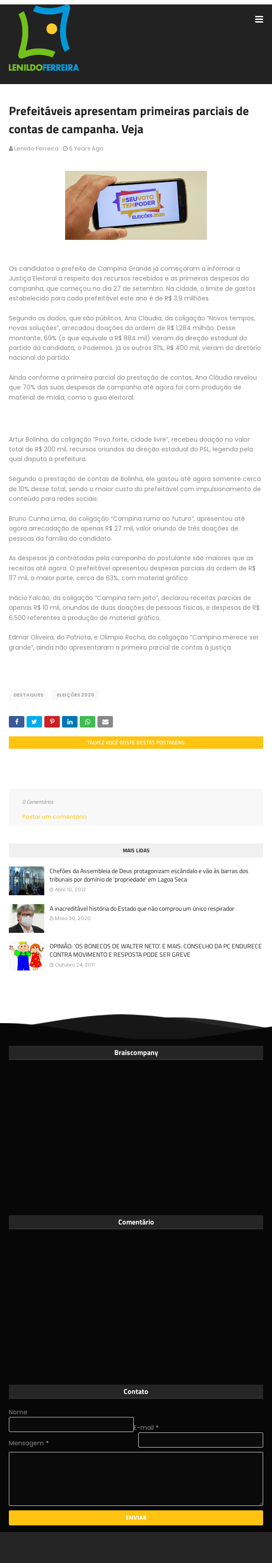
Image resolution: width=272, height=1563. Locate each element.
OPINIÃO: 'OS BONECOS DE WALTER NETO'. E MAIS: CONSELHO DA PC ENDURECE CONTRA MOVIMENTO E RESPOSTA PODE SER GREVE (156, 950)
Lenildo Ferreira (36, 148)
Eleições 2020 (75, 694)
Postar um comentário (54, 816)
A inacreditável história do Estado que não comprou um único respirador (142, 908)
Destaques (28, 694)
